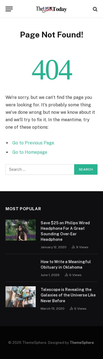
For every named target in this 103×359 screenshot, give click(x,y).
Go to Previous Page (33, 142)
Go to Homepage (29, 152)
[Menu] (9, 9)
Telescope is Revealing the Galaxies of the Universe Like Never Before (68, 295)
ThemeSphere (82, 343)
